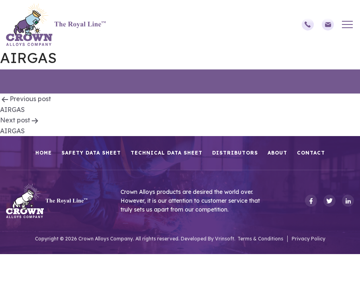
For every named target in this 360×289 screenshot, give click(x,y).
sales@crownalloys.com (328, 24)
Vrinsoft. (225, 239)
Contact (311, 153)
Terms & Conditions (260, 239)
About (277, 153)
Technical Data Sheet (166, 153)
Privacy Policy (308, 239)
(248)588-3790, (308, 24)
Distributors (235, 153)
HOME (43, 153)
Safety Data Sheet (91, 153)
